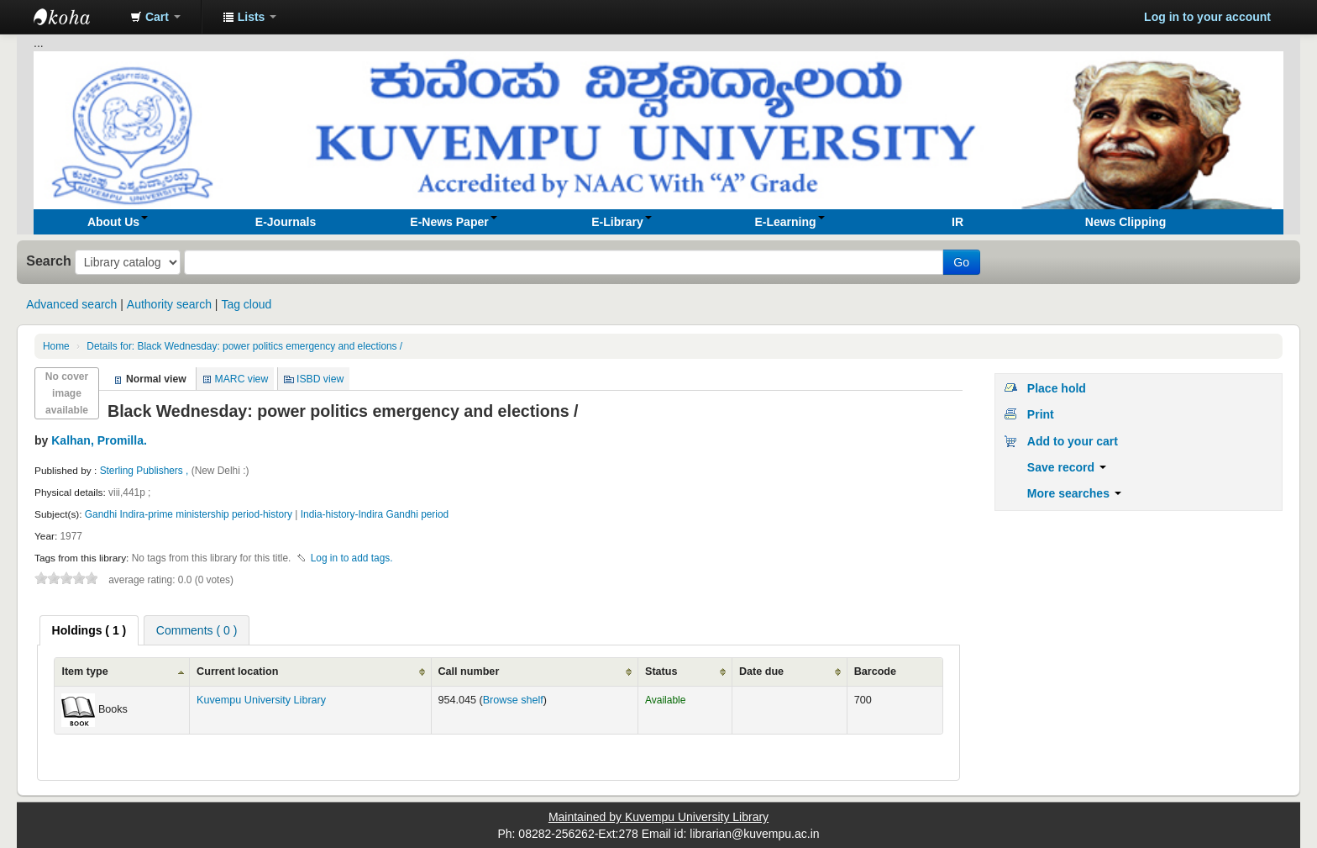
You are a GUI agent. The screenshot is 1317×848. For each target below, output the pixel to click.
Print (1040, 414)
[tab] (89, 630)
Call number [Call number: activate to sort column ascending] (469, 671)
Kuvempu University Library (261, 700)
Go (961, 262)
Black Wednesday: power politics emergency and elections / (244, 346)
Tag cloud (246, 304)
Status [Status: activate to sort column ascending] (661, 671)
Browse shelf (513, 700)
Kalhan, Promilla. (99, 440)
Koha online (76, 17)
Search (48, 260)
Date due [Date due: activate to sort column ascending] (761, 671)
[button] (155, 17)
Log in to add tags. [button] (352, 558)
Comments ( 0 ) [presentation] (196, 630)
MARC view (242, 379)
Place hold (1056, 388)
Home (56, 346)
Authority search (169, 304)
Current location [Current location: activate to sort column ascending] (237, 671)
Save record (1066, 467)
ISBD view (320, 379)
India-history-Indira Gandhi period (375, 514)
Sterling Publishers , (146, 471)
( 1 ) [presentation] (89, 630)
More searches (1074, 493)
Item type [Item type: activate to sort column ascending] (84, 671)
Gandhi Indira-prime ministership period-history (188, 514)
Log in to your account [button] (1207, 17)
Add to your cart (1072, 441)
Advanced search (71, 304)
